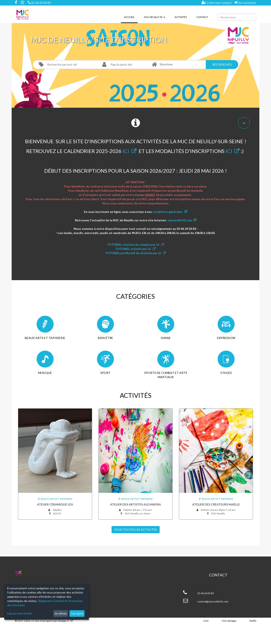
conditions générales (168, 212)
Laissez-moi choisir (19, 613)
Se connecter (245, 2)
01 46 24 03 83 (39, 2)
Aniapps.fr (63, 620)
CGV (206, 620)
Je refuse (60, 613)
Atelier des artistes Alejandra (135, 504)
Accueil (131, 17)
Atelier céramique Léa (55, 504)
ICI (125, 151)
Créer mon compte (216, 2)
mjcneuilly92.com (180, 220)
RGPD (253, 620)
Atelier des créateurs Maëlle (216, 504)
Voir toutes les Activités (135, 529)
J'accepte (77, 613)
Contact (202, 17)
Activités (181, 17)
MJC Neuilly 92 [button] (154, 17)
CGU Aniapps (229, 620)
